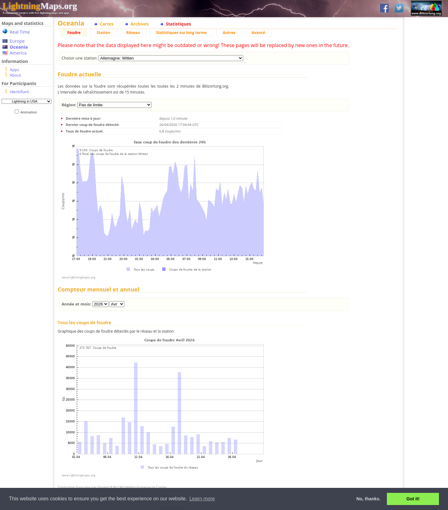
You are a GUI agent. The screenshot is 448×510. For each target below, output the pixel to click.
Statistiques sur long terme (181, 32)
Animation (30, 112)
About (15, 75)
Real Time (20, 32)
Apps (14, 69)
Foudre (73, 32)
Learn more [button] (202, 498)
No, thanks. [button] (368, 498)
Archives (140, 24)
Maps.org (39, 6)
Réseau (133, 32)
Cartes (106, 24)
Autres (229, 32)
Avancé (258, 32)
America (18, 53)
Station (103, 32)
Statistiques (178, 24)
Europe (17, 41)
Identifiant (19, 91)
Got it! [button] (413, 498)
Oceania (19, 47)
